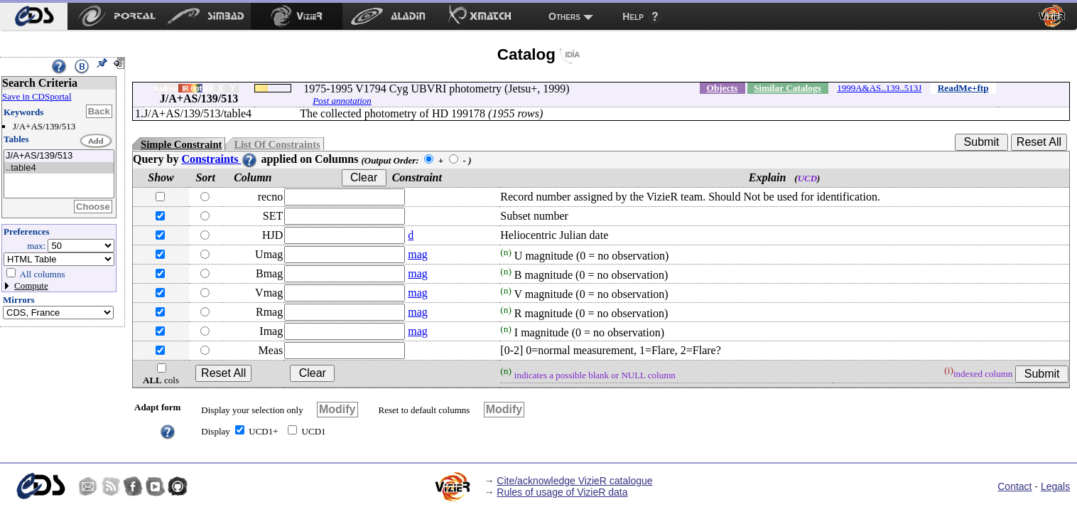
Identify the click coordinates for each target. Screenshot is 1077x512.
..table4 (59, 168)
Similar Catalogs (787, 87)
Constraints (219, 159)
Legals (1055, 486)
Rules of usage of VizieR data (562, 492)
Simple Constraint (181, 144)
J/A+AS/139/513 (59, 156)
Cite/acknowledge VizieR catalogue (574, 480)
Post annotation (342, 100)
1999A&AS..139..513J (879, 87)
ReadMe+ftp (963, 87)
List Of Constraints (277, 144)
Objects (722, 87)
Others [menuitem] (564, 16)
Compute (31, 285)
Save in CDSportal (37, 96)
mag (418, 254)
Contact (1014, 486)
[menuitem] (33, 16)
